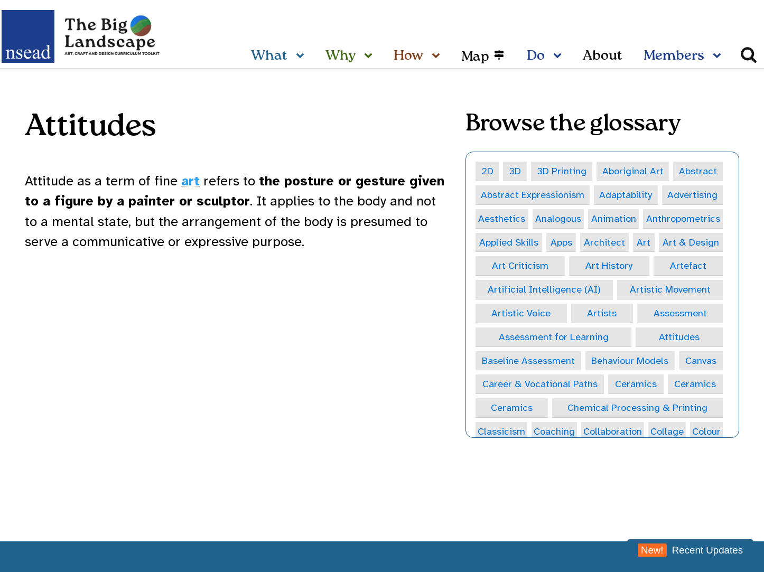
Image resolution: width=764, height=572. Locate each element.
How (408, 56)
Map (475, 56)
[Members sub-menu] (719, 56)
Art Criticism (520, 266)
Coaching (567, 433)
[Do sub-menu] (559, 56)
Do (536, 56)
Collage (699, 433)
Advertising (692, 195)
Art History (609, 266)
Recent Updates (690, 550)
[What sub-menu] (302, 56)
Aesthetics (501, 218)
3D (515, 171)
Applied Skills (508, 243)
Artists (602, 314)
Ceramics (636, 385)
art (190, 181)
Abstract (698, 171)
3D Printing (561, 171)
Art (643, 243)
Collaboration (635, 433)
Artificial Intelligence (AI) (544, 290)
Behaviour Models (630, 361)
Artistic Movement (670, 290)
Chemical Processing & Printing (637, 409)
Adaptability (626, 195)
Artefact (688, 266)
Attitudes (679, 338)
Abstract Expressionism (533, 195)
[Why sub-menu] (370, 56)
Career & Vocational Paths (540, 385)
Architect (604, 243)
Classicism (505, 433)
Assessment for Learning (553, 338)
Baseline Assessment (527, 361)
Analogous (557, 218)
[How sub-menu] (438, 56)
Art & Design (691, 243)
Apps (561, 243)
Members (674, 56)
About (602, 56)
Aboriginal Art (633, 171)
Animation (613, 218)
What (269, 56)
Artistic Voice (521, 314)
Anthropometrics (682, 218)
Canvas (701, 361)
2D (487, 171)
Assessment (680, 314)
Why (340, 56)
